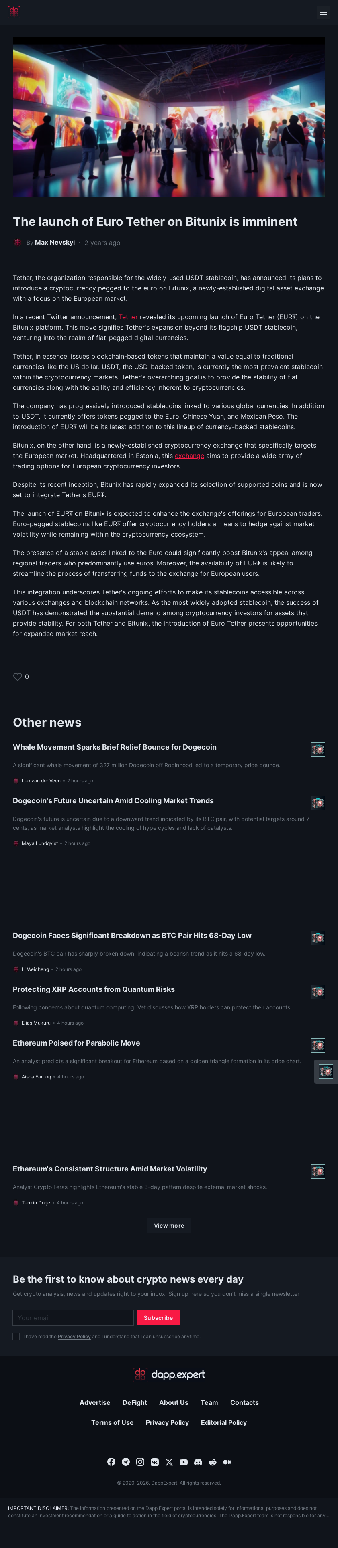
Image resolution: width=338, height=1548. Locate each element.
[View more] (169, 1225)
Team (209, 1402)
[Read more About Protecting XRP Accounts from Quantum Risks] (169, 1005)
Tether (128, 317)
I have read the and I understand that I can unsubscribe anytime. (112, 1336)
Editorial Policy (224, 1422)
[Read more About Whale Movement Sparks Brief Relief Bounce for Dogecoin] (169, 763)
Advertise (95, 1402)
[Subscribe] (158, 1317)
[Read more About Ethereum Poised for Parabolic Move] (169, 1059)
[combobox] (111, 1461)
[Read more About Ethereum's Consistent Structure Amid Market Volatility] (169, 1149)
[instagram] (140, 1461)
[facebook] (111, 1461)
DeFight (135, 1402)
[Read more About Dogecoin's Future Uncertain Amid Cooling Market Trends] (169, 821)
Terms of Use (112, 1422)
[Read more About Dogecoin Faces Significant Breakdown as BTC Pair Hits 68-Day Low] (169, 916)
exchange (189, 456)
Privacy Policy (74, 1336)
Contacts (244, 1402)
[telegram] (126, 1461)
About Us (173, 1402)
